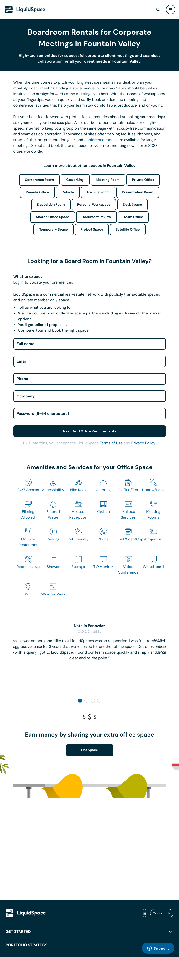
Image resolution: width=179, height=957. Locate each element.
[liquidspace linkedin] (144, 913)
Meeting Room (108, 180)
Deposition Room (51, 205)
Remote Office (37, 192)
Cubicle (67, 192)
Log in (18, 282)
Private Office (143, 180)
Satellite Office (128, 229)
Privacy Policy (143, 443)
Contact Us (162, 913)
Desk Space (132, 205)
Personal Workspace (94, 205)
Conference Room (39, 180)
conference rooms (100, 139)
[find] (158, 9)
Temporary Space (53, 229)
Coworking (75, 180)
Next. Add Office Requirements (89, 431)
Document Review (96, 217)
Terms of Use (111, 443)
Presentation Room (137, 192)
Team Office (133, 217)
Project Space (91, 229)
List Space (89, 750)
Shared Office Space (52, 217)
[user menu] (170, 9)
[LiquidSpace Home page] (25, 9)
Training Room (98, 192)
